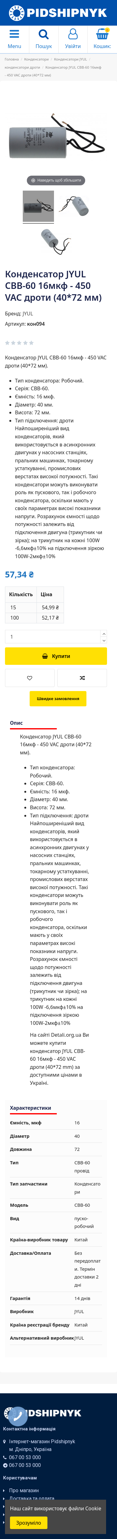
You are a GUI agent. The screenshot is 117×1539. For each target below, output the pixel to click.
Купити (56, 656)
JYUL (27, 313)
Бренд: (13, 313)
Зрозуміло (28, 1522)
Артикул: (15, 323)
